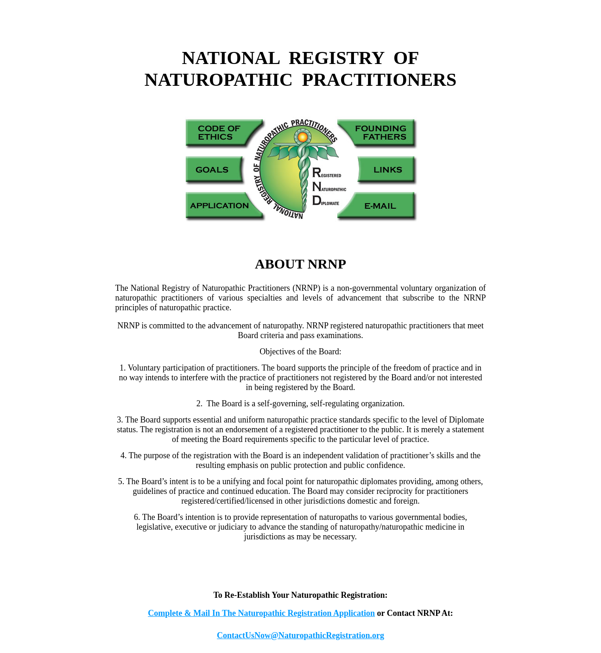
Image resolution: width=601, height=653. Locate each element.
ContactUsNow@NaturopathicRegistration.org (300, 635)
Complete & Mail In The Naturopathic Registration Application (261, 613)
